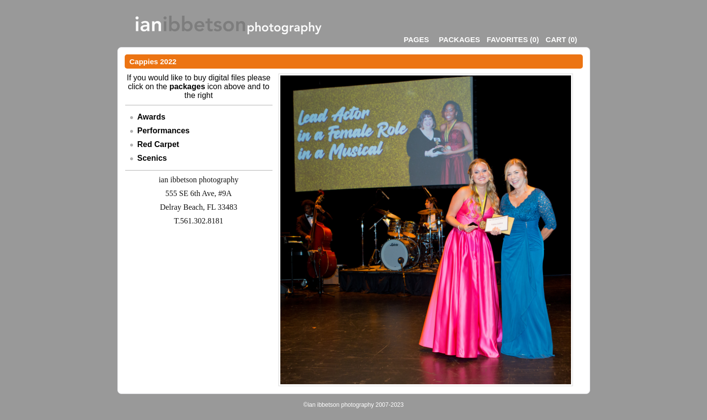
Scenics (152, 158)
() (513, 39)
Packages (459, 39)
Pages (416, 39)
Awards (151, 117)
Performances (163, 130)
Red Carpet (158, 144)
